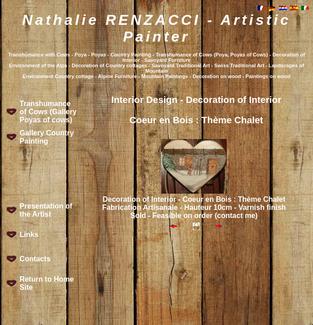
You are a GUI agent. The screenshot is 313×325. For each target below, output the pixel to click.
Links (28, 234)
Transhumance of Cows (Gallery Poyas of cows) (47, 112)
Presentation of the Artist (45, 210)
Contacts (34, 259)
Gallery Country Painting (46, 137)
